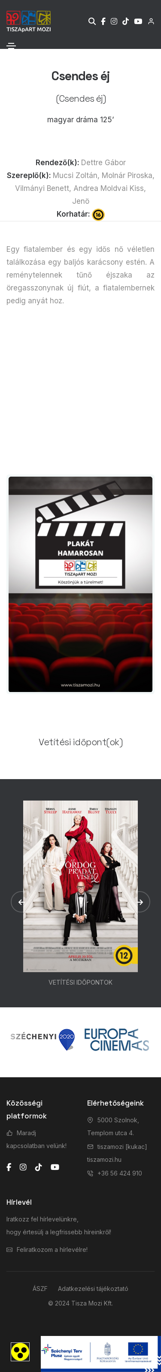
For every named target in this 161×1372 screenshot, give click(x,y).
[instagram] (23, 1167)
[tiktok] (38, 1167)
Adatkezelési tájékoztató (93, 1288)
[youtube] (55, 1167)
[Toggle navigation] (11, 46)
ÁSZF (40, 1288)
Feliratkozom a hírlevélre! (52, 1249)
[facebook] (8, 1167)
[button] (21, 902)
